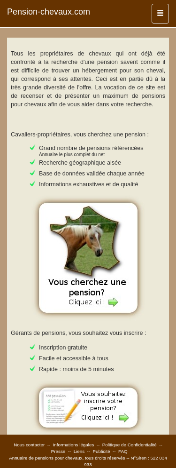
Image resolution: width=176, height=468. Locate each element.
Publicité (101, 451)
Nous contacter (29, 444)
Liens (79, 451)
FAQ (123, 451)
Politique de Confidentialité (129, 444)
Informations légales (73, 444)
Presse (58, 451)
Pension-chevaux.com (48, 11)
